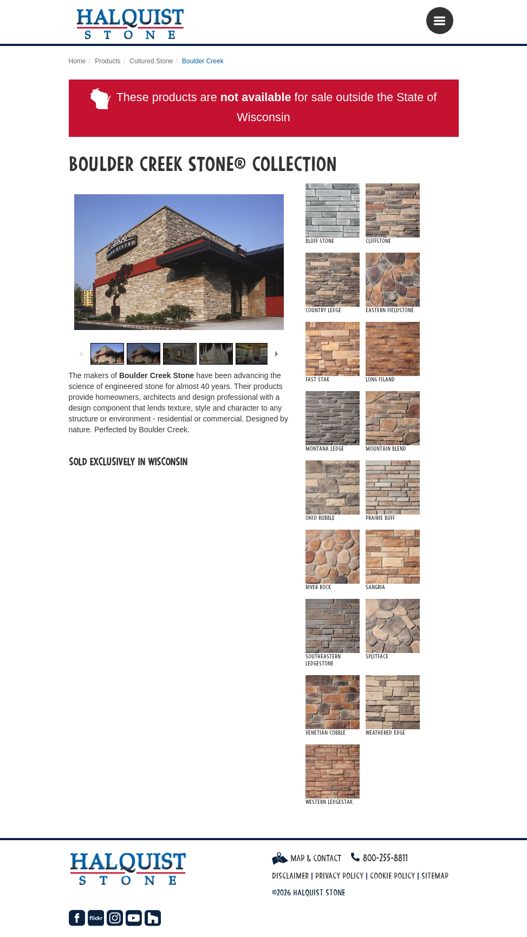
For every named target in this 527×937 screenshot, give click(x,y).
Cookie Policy (392, 875)
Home (77, 61)
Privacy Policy (339, 875)
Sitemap (434, 875)
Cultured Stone (151, 61)
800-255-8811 (385, 857)
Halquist (135, 25)
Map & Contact (306, 858)
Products (107, 61)
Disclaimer (290, 875)
